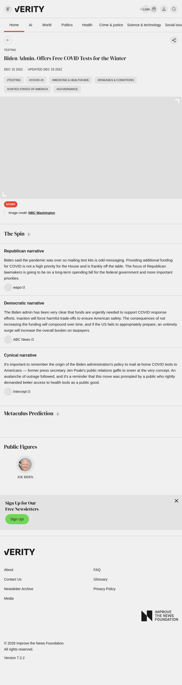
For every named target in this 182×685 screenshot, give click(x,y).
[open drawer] (8, 9)
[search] (174, 9)
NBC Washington (41, 213)
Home (14, 25)
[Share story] (174, 40)
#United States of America (27, 89)
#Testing (14, 80)
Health (87, 25)
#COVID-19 (36, 80)
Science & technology (144, 25)
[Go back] (49, 40)
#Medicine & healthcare (70, 80)
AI (30, 25)
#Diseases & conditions (116, 80)
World (46, 25)
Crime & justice (111, 25)
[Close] (176, 501)
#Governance (67, 89)
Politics (67, 25)
